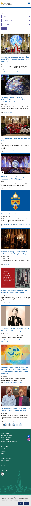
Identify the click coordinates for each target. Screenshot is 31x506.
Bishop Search (4, 448)
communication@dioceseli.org (9, 441)
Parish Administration (6, 458)
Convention (3, 451)
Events (2, 453)
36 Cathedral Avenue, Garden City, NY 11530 (7, 436)
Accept (26, 503)
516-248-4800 (5, 439)
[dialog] (15, 500)
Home (2, 9)
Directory (3, 465)
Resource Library (5, 460)
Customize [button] (4, 502)
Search (4, 28)
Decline (20, 503)
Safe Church (4, 463)
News (2, 455)
